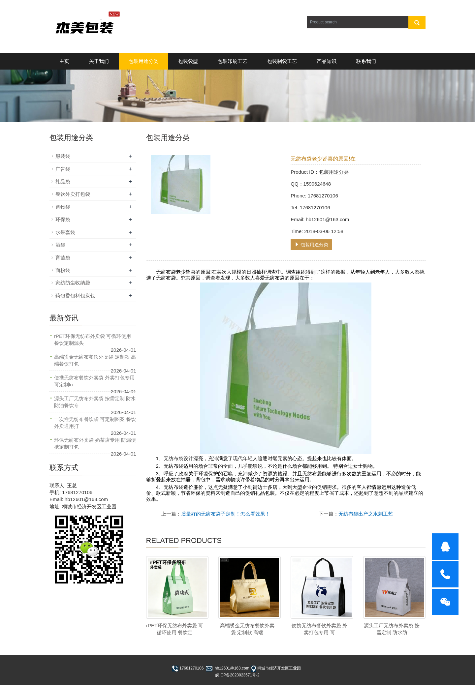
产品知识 (326, 61)
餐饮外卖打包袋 (72, 194)
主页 (64, 61)
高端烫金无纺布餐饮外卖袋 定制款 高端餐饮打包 (95, 360)
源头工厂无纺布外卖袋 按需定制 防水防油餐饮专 (95, 402)
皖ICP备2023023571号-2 (237, 675)
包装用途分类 (143, 61)
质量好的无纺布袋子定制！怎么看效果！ (225, 514)
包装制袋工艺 (282, 61)
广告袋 (62, 169)
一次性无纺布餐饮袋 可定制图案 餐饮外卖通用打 (95, 422)
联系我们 (366, 61)
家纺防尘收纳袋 (72, 282)
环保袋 (62, 219)
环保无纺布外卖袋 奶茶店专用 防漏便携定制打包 (95, 443)
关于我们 (99, 61)
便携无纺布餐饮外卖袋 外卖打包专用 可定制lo (94, 381)
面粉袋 (62, 270)
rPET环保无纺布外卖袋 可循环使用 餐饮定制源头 (92, 339)
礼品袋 (62, 181)
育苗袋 (62, 257)
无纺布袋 (173, 458)
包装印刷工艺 (232, 61)
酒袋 (60, 245)
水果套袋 (65, 232)
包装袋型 (188, 61)
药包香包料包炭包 (75, 295)
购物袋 (62, 207)
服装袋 (62, 156)
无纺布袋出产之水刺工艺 (365, 514)
